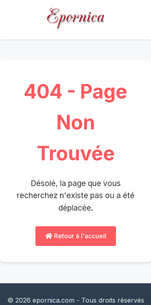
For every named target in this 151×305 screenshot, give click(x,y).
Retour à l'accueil (75, 236)
